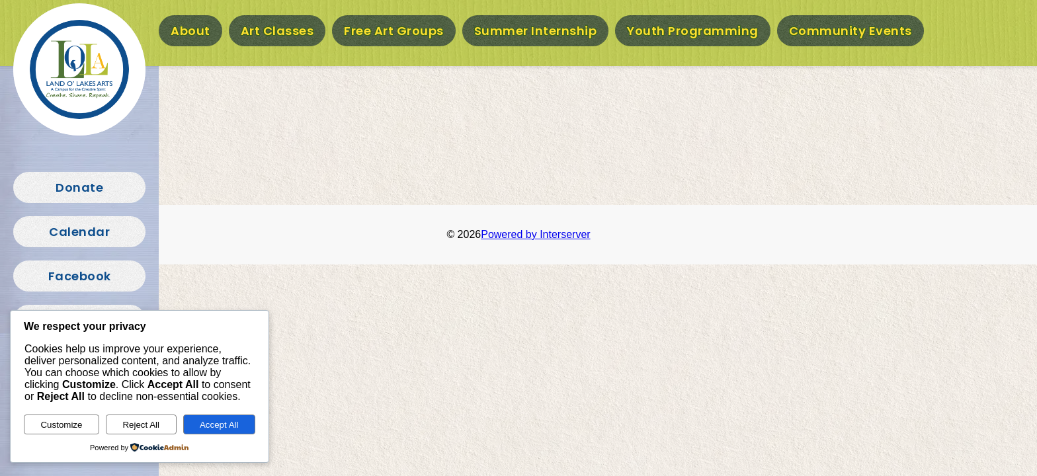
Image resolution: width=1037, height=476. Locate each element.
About (190, 30)
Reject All (140, 425)
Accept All (219, 425)
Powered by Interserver (535, 234)
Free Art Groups (394, 30)
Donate (79, 187)
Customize (61, 425)
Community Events (850, 30)
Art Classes (277, 30)
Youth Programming (693, 30)
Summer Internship (535, 30)
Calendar (79, 231)
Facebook (79, 276)
